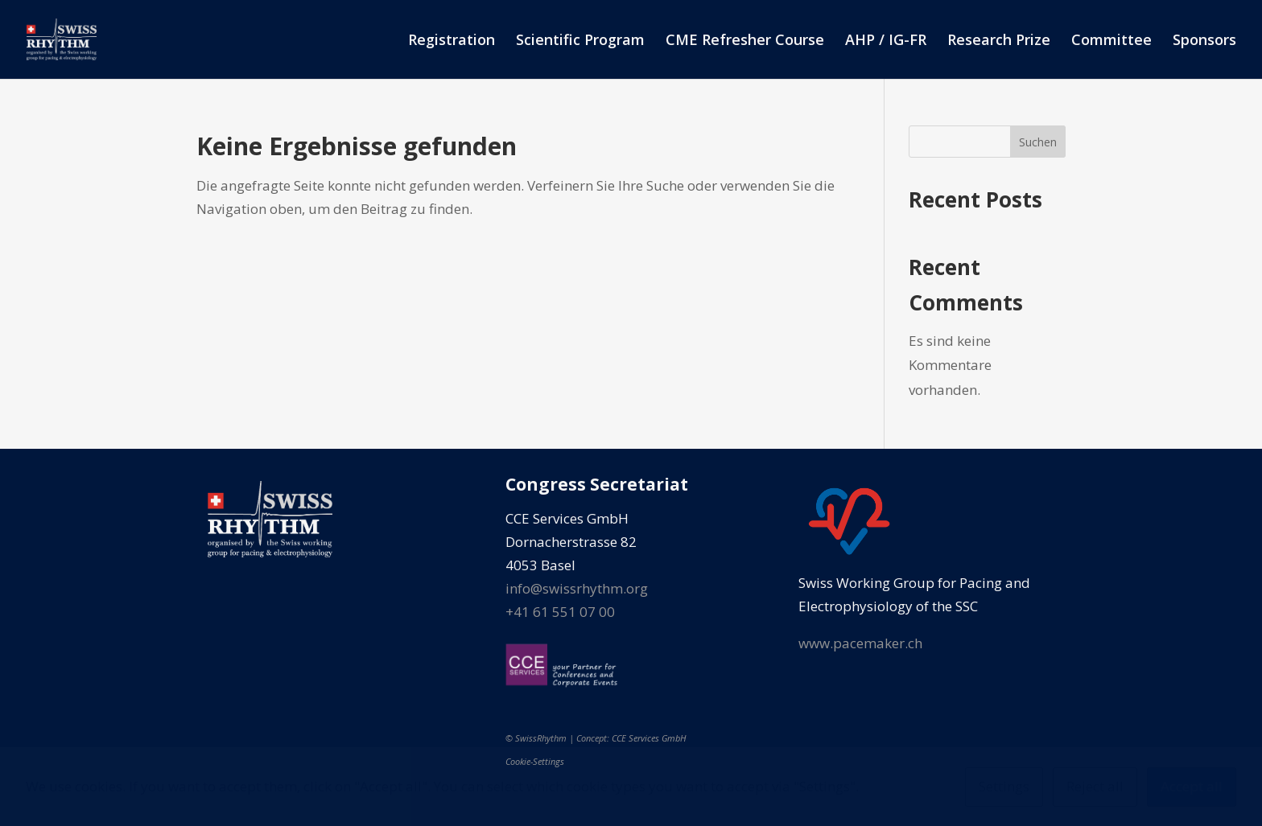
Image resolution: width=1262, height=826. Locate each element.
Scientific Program (580, 41)
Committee (1111, 41)
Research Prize (998, 41)
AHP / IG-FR (885, 41)
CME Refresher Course (745, 41)
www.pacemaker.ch (860, 643)
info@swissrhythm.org (576, 588)
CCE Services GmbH (649, 738)
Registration (451, 41)
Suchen (1038, 142)
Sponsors (1204, 41)
